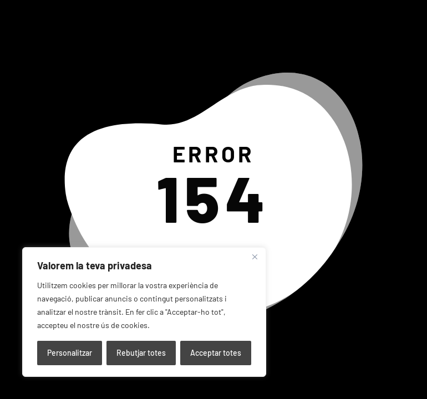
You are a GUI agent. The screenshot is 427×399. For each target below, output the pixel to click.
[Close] (254, 256)
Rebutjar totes (141, 352)
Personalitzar (69, 352)
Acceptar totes (215, 352)
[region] (144, 312)
